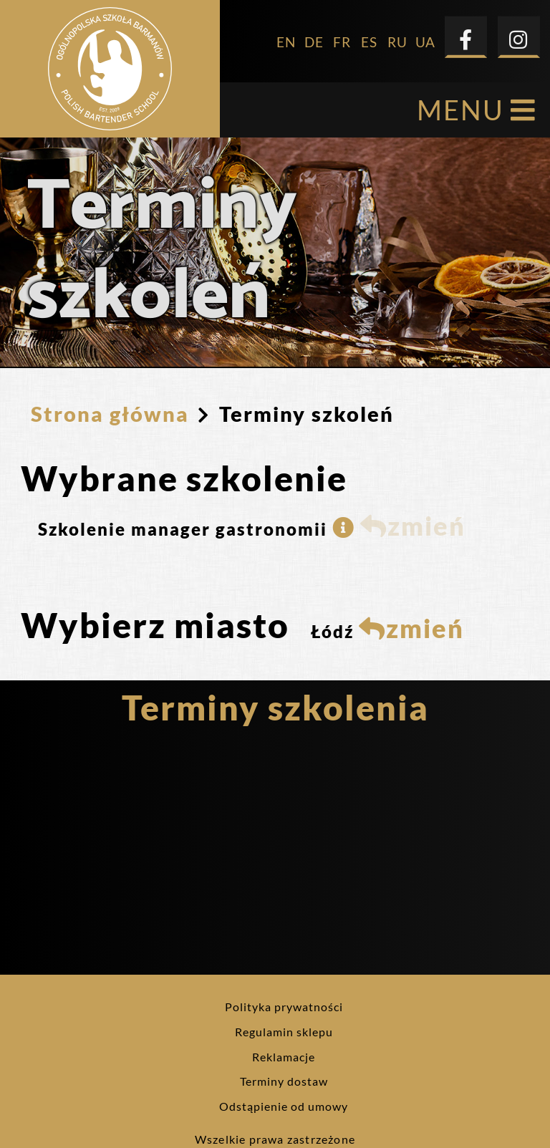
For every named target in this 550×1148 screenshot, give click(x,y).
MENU (476, 71)
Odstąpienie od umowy (283, 1067)
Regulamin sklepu (284, 993)
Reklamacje (283, 1018)
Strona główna (110, 375)
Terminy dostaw (284, 1042)
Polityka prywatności (284, 968)
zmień (412, 487)
